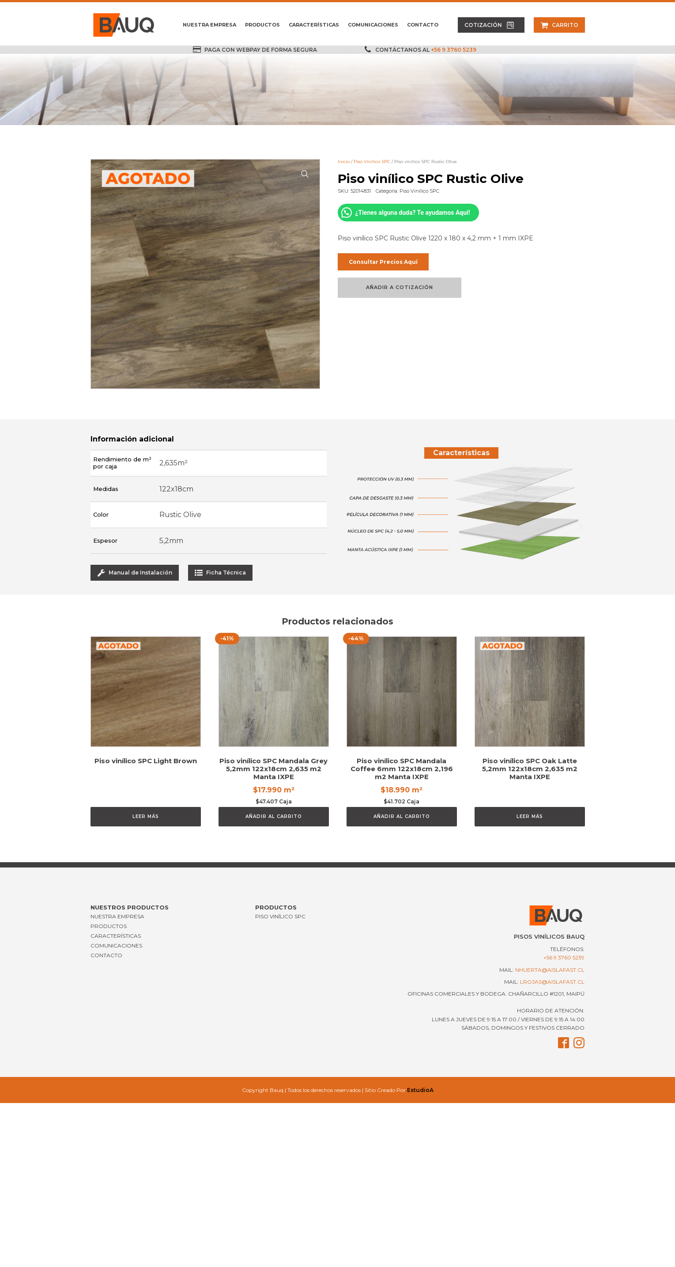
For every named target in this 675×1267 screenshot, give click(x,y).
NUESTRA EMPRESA (209, 25)
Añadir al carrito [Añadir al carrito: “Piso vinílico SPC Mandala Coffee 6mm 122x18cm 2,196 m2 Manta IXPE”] (401, 816)
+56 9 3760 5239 (453, 49)
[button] (491, 25)
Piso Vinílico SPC (372, 161)
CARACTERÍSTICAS (314, 25)
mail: (541, 970)
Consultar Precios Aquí (383, 262)
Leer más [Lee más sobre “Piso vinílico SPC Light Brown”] (145, 816)
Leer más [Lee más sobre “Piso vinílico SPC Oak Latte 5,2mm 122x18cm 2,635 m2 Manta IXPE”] (530, 816)
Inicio (344, 161)
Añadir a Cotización (399, 287)
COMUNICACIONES (373, 25)
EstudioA (420, 1090)
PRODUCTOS (262, 25)
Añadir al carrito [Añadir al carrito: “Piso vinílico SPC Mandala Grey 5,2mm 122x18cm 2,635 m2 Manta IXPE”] (273, 816)
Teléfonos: (563, 954)
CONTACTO (422, 25)
